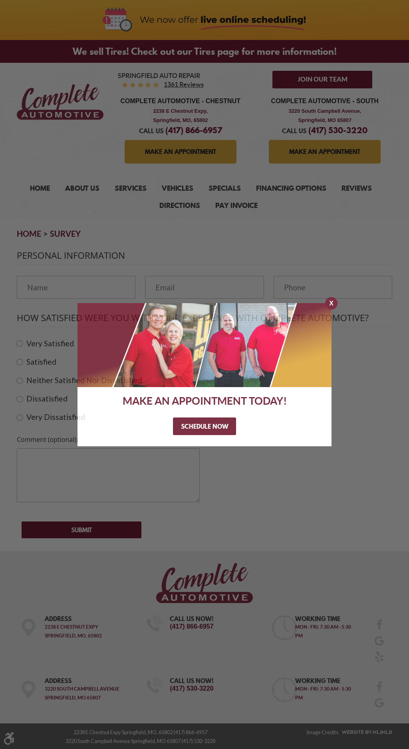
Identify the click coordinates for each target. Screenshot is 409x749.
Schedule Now (204, 426)
